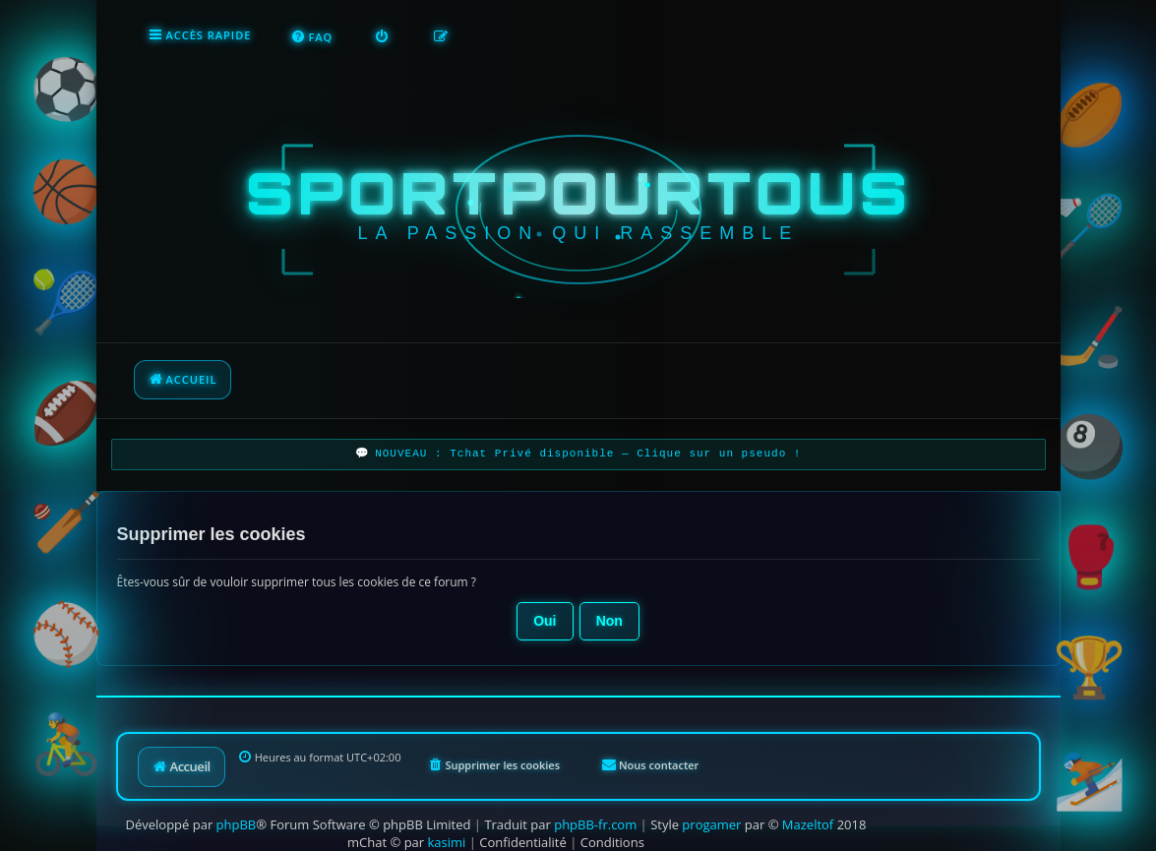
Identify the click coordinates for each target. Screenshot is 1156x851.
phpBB (236, 813)
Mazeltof (807, 813)
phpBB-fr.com (595, 813)
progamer (711, 813)
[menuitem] (170, 35)
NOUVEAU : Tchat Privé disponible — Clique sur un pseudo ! (588, 446)
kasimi (447, 831)
